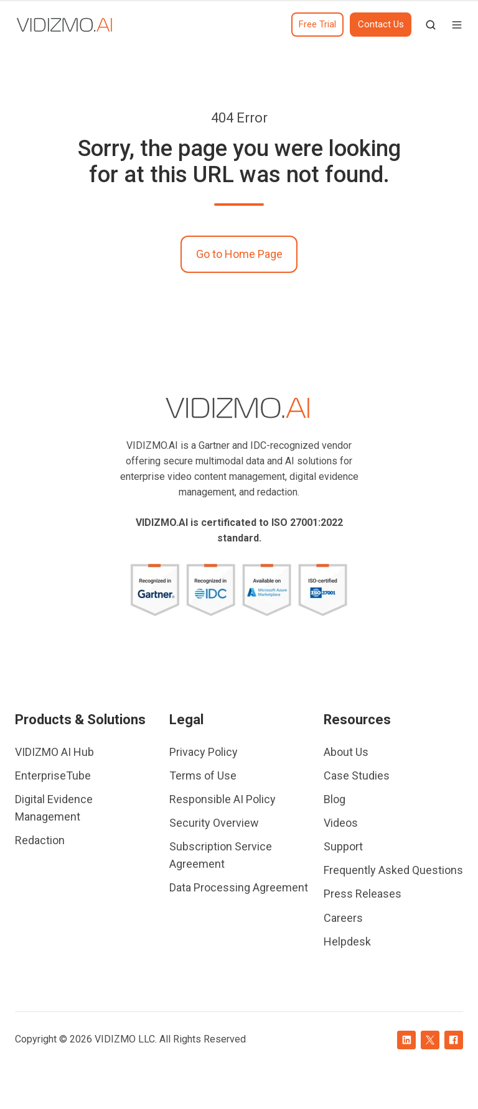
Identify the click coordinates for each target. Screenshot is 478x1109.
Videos (341, 822)
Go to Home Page (239, 253)
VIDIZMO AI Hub (54, 751)
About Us (346, 751)
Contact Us (381, 24)
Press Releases (362, 893)
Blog (334, 799)
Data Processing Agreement (238, 887)
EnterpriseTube (53, 775)
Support (343, 846)
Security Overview (214, 822)
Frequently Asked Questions (393, 870)
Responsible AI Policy (222, 799)
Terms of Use (203, 775)
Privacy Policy (203, 751)
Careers (343, 917)
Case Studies (357, 775)
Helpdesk (347, 941)
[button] (430, 25)
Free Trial (317, 24)
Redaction (40, 840)
